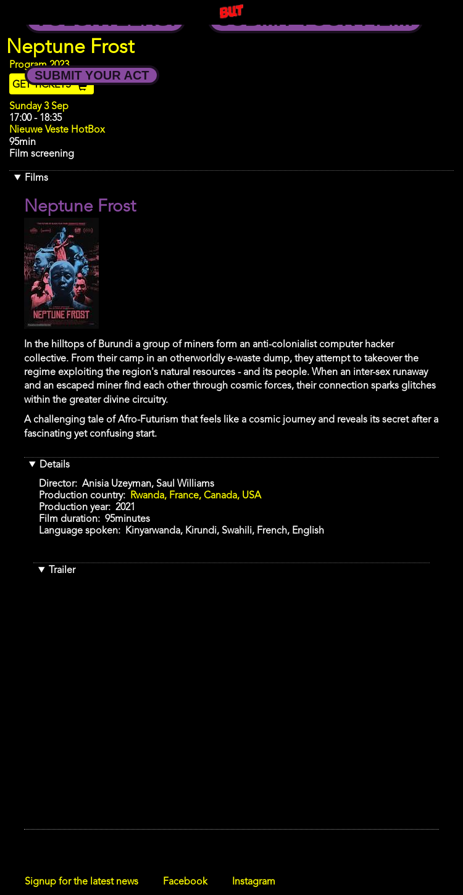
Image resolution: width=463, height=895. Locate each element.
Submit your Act (92, 75)
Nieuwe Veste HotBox (57, 130)
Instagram (253, 882)
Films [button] (36, 178)
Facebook (185, 882)
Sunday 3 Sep (39, 107)
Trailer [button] (62, 570)
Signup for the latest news (81, 882)
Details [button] (55, 465)
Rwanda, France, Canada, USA (195, 496)
